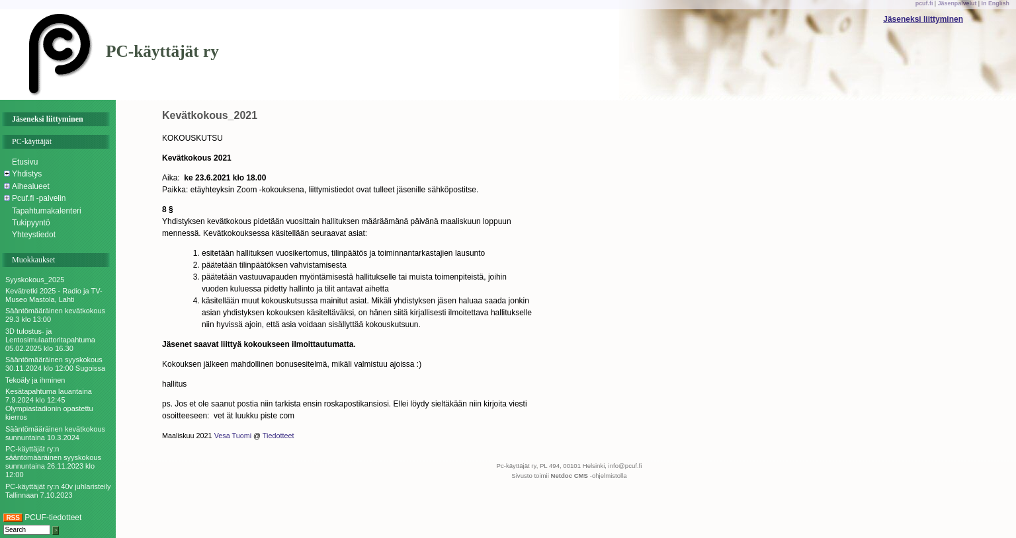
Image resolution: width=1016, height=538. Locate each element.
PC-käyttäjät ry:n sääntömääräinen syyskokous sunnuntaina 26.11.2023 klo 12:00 (53, 462)
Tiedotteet (278, 436)
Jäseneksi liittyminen (923, 19)
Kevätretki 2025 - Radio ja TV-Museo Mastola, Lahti (54, 295)
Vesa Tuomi (232, 436)
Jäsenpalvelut (957, 3)
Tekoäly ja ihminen (35, 380)
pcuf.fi (924, 3)
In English (995, 3)
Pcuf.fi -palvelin (38, 198)
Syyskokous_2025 (34, 280)
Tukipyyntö (31, 222)
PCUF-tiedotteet (42, 517)
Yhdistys (27, 173)
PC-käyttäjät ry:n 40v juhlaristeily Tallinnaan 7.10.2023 (58, 490)
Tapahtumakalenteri (46, 210)
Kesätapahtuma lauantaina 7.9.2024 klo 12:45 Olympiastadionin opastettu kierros (49, 404)
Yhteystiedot (34, 234)
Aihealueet (31, 186)
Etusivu (25, 162)
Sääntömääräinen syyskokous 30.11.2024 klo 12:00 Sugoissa (55, 364)
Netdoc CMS (570, 475)
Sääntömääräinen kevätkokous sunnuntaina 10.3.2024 (55, 433)
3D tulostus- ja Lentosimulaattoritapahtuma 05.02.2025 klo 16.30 (50, 339)
